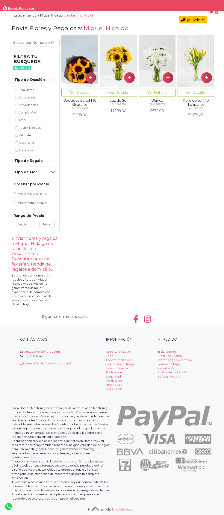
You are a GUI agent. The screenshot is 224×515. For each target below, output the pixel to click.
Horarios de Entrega (120, 364)
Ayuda (203, 4)
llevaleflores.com (124, 509)
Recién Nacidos (28, 127)
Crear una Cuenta (169, 356)
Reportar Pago (167, 368)
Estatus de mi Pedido (172, 372)
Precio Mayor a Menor (30, 193)
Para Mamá (154, 4)
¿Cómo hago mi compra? (174, 360)
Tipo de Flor (60, 4)
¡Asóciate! (193, 20)
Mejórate (23, 135)
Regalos (107, 4)
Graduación (25, 97)
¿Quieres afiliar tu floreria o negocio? (45, 363)
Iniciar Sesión (166, 351)
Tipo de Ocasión (29, 80)
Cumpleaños (181, 4)
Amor (20, 120)
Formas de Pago (169, 364)
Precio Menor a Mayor (30, 202)
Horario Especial (117, 368)
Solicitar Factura (168, 376)
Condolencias (129, 4)
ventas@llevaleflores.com (40, 351)
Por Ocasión (85, 4)
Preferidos (24, 150)
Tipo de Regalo (28, 161)
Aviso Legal (114, 388)
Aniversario (24, 142)
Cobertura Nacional (119, 360)
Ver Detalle (79, 93)
